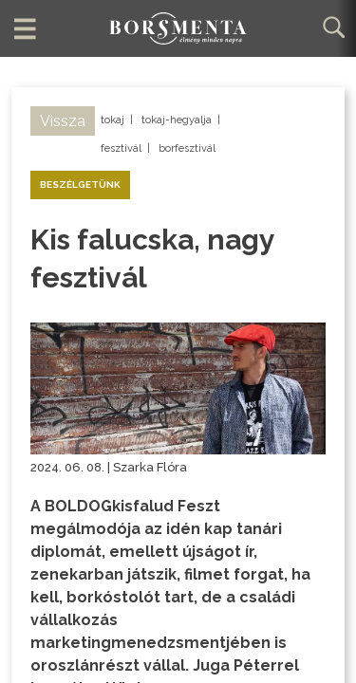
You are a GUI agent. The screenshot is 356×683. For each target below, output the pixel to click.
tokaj (112, 120)
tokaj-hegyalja (176, 120)
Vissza (62, 121)
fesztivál (121, 148)
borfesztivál (187, 148)
